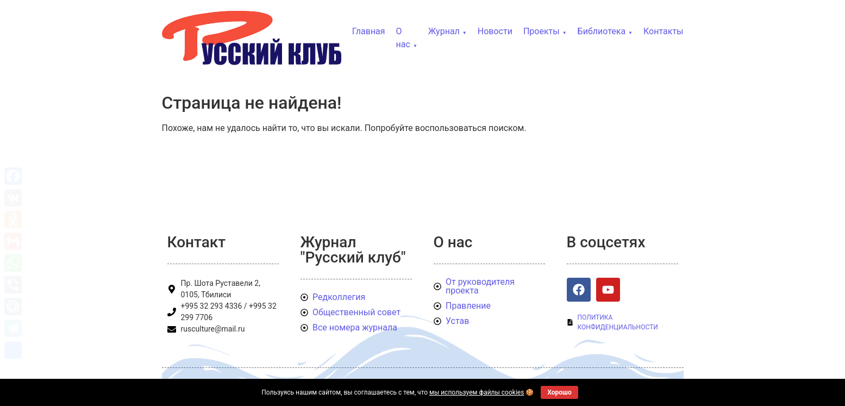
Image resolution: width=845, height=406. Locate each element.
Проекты (541, 31)
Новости (495, 31)
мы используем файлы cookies (476, 392)
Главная (368, 31)
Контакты (663, 31)
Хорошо (559, 392)
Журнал (444, 31)
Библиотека (602, 31)
